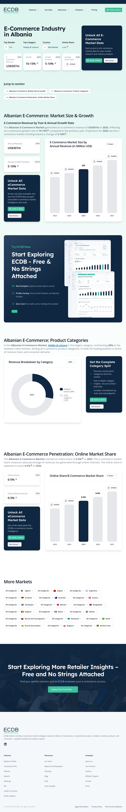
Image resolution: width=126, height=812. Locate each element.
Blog (46, 776)
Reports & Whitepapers (54, 766)
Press (87, 786)
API (5, 786)
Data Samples (50, 786)
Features (34, 10)
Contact (88, 781)
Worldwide (53, 47)
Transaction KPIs (10, 766)
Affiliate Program (92, 776)
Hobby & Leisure (31, 47)
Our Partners (90, 766)
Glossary (48, 771)
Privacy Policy (96, 806)
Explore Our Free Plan (63, 689)
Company (80, 10)
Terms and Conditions (113, 806)
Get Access (110, 60)
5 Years (111, 144)
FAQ (46, 781)
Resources (63, 10)
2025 (71, 362)
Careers (88, 771)
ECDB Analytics (10, 796)
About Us (89, 761)
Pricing (94, 10)
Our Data (48, 10)
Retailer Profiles (10, 761)
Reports (7, 776)
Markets (7, 771)
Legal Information (81, 806)
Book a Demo (113, 10)
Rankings (7, 781)
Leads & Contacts (11, 791)
